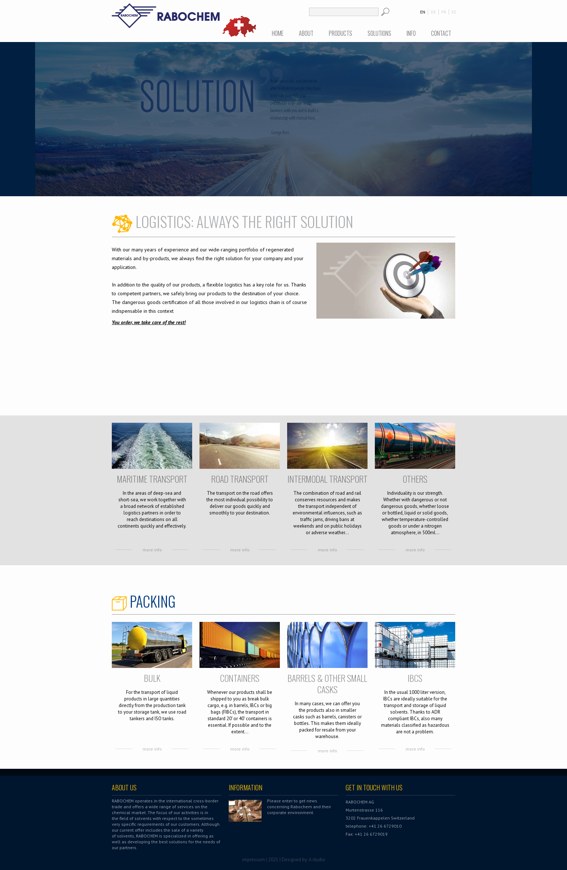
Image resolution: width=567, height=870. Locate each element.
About (306, 33)
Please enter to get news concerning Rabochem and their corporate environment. (299, 806)
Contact (441, 33)
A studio (317, 859)
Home (278, 33)
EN (422, 12)
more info (152, 549)
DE (433, 12)
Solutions (379, 33)
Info (411, 33)
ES (454, 12)
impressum (253, 859)
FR (443, 12)
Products (340, 33)
